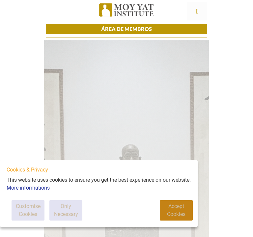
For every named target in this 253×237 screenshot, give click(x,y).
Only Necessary (66, 210)
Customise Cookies (28, 210)
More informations (28, 188)
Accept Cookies (176, 210)
